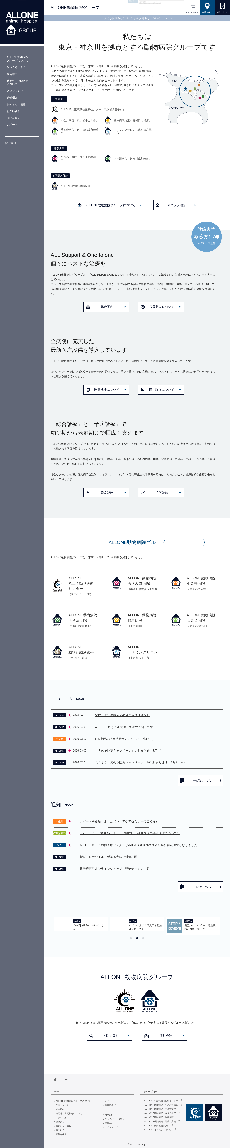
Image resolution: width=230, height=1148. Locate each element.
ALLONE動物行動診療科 (157, 1125)
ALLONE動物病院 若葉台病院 (160, 1121)
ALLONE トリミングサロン (158, 1129)
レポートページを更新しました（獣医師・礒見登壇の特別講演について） (130, 833)
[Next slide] (222, 926)
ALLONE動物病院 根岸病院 (159, 1117)
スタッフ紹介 (62, 1117)
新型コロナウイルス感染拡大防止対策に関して (111, 857)
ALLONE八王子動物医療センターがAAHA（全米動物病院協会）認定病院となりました (138, 845)
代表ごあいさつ (63, 1105)
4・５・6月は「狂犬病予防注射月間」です (124, 727)
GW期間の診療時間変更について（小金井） (125, 739)
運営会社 (109, 1123)
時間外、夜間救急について (69, 1113)
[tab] (131, 938)
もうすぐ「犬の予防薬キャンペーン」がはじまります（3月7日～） (140, 762)
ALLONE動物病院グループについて (73, 1101)
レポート (109, 1101)
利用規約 (109, 1115)
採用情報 (109, 1105)
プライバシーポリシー (116, 1119)
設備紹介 (60, 1122)
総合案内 (60, 1109)
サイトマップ (111, 1127)
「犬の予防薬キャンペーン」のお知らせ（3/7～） (136, 18)
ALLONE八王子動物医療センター (161, 1100)
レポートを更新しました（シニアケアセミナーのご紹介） (119, 821)
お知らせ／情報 (63, 1126)
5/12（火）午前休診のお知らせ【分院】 (122, 715)
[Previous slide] (52, 926)
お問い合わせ (62, 1130)
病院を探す (61, 1134)
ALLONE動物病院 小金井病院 (160, 1109)
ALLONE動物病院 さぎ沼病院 (160, 1113)
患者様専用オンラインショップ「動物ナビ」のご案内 (116, 868)
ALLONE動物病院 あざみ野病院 (161, 1105)
